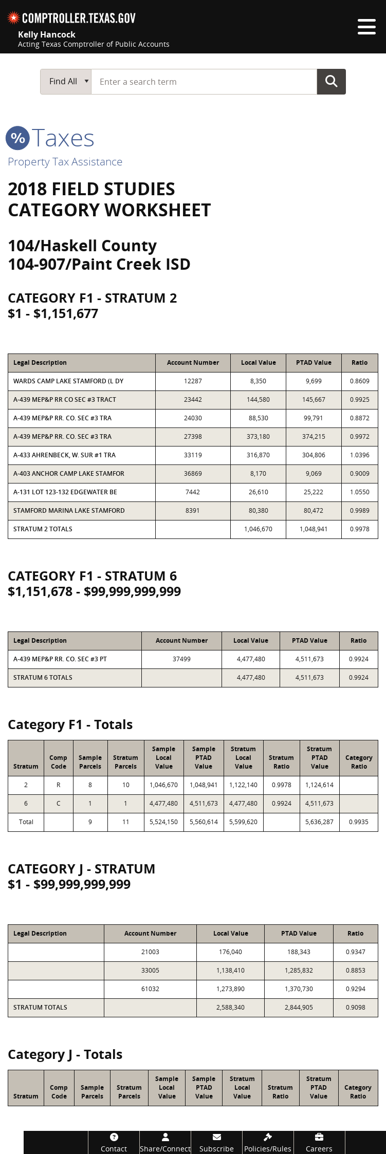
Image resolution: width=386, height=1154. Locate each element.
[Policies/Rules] (268, 1142)
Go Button (331, 81)
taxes (51, 137)
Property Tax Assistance (65, 161)
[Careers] (319, 1142)
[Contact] (113, 1142)
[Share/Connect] (165, 1142)
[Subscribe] (216, 1142)
